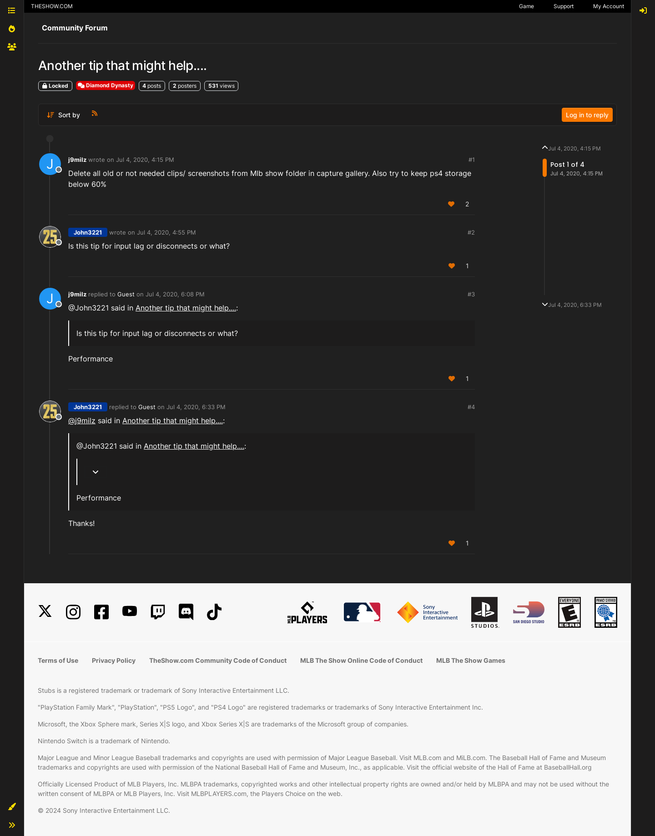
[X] (45, 612)
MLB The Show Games (470, 660)
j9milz (77, 159)
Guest (126, 294)
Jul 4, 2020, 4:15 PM (145, 159)
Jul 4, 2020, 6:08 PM (175, 294)
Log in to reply (587, 115)
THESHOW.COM (52, 6)
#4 (471, 406)
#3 (471, 294)
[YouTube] (129, 612)
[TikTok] (214, 612)
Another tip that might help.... (186, 307)
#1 (472, 159)
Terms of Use (58, 660)
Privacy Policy (114, 660)
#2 (471, 232)
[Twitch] (158, 612)
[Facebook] (101, 612)
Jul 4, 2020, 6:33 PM (196, 406)
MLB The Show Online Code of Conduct (361, 660)
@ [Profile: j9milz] (82, 420)
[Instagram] (73, 612)
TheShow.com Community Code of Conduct (218, 660)
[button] (12, 807)
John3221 (88, 232)
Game (526, 6)
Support (564, 6)
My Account (608, 6)
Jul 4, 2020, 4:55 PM (166, 232)
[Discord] (186, 612)
